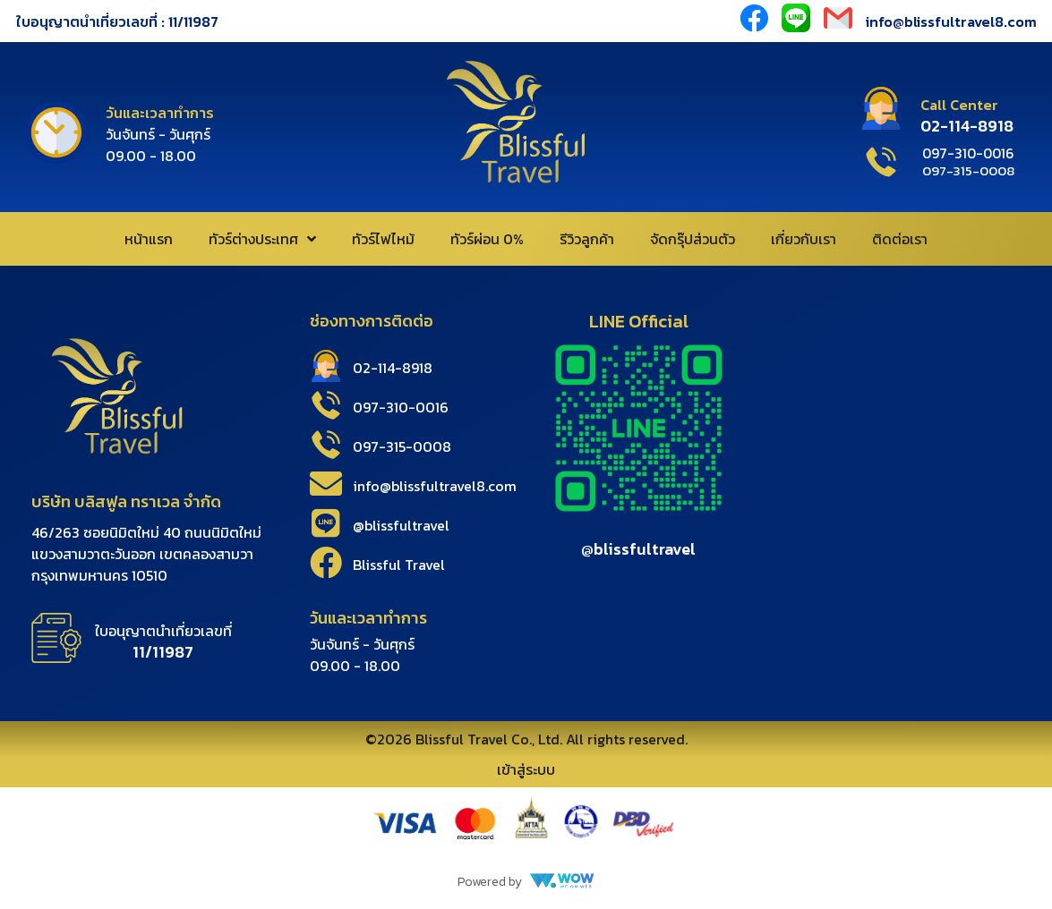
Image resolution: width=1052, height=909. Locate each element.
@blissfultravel (401, 525)
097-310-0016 (401, 407)
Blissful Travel (399, 564)
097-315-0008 (402, 446)
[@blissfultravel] (326, 523)
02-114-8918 (392, 367)
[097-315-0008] (326, 445)
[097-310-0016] (326, 405)
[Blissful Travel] (326, 563)
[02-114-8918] (326, 366)
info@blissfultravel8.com (951, 21)
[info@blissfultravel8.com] (326, 484)
